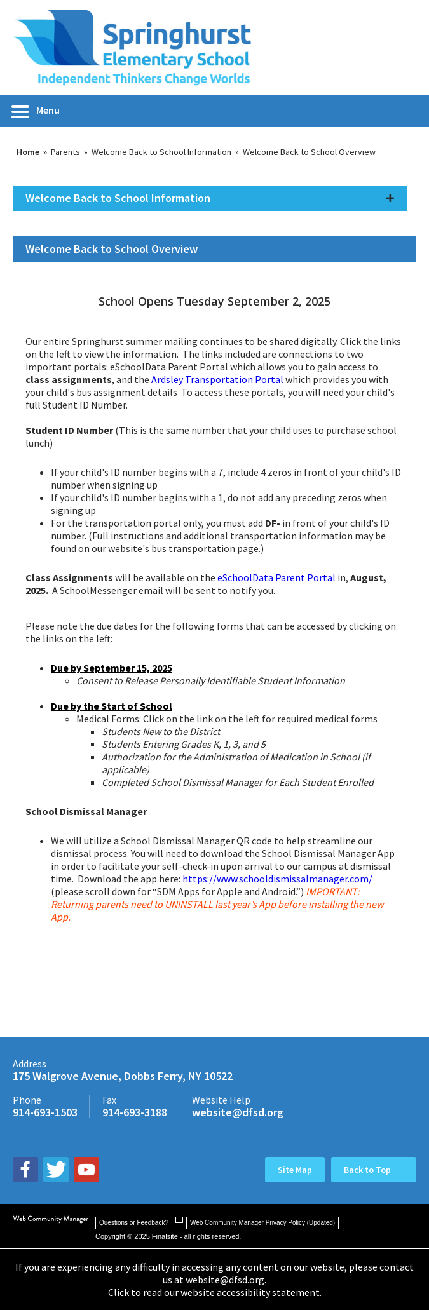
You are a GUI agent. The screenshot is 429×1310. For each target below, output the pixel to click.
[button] (36, 111)
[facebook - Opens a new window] (25, 1169)
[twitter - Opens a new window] (56, 1169)
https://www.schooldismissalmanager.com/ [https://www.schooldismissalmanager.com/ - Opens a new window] (277, 878)
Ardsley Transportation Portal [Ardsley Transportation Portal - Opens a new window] (217, 379)
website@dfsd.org (237, 1112)
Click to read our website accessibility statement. (215, 1292)
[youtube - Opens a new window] (86, 1169)
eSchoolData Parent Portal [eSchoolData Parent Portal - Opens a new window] (276, 577)
